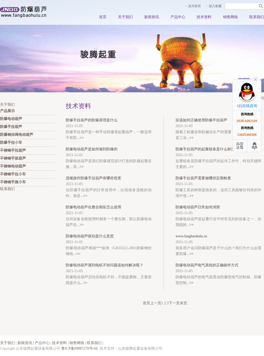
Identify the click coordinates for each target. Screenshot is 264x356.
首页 (102, 17)
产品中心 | (43, 343)
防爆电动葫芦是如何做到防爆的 (91, 149)
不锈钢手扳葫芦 (13, 158)
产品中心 (178, 17)
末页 (183, 303)
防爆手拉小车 (11, 143)
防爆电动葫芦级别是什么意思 (90, 236)
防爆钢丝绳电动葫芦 (16, 135)
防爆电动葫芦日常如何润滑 (198, 207)
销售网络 (230, 17)
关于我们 (125, 17)
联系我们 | (95, 343)
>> (82, 138)
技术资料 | (60, 343)
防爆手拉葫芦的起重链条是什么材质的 (207, 149)
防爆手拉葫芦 (11, 127)
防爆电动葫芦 (11, 119)
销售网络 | (78, 343)
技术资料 (204, 17)
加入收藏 (215, 6)
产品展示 (7, 111)
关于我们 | (8, 343)
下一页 (174, 303)
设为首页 (194, 6)
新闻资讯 (151, 17)
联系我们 (256, 17)
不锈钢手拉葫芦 (13, 150)
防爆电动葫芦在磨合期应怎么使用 (93, 207)
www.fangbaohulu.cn (191, 236)
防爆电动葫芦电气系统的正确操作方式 (207, 265)
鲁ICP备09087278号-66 (79, 348)
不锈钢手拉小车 (13, 174)
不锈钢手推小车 (13, 182)
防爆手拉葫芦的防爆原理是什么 (91, 120)
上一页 (155, 303)
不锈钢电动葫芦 (13, 166)
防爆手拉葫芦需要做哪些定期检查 (203, 178)
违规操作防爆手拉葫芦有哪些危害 (93, 178)
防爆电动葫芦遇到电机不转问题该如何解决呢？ (104, 265)
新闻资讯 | (26, 343)
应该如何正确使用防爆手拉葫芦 (201, 120)
